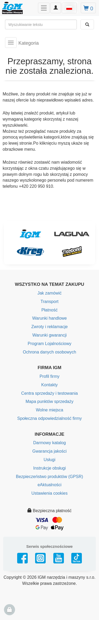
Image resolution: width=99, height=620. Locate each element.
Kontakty (49, 385)
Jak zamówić (49, 293)
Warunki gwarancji (49, 335)
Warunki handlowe (49, 318)
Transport (50, 301)
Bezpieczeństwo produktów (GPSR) (49, 476)
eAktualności (49, 485)
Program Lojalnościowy (49, 343)
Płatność (49, 310)
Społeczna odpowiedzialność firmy (49, 418)
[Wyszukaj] (87, 24)
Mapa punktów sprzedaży (49, 401)
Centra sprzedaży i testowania (49, 393)
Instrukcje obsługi (49, 468)
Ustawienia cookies (49, 493)
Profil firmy (50, 376)
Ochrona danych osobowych (49, 352)
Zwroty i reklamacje (49, 326)
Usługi (49, 459)
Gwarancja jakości (49, 451)
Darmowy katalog (49, 442)
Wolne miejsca (49, 410)
